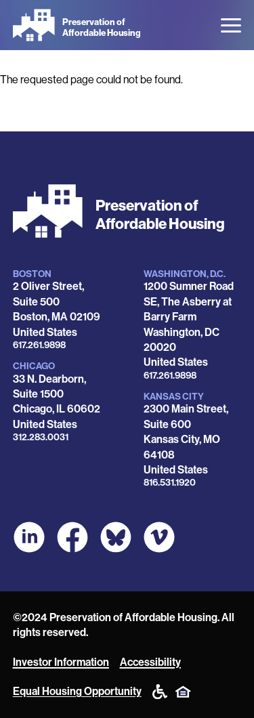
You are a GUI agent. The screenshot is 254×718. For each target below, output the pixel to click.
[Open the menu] (231, 25)
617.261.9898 (39, 345)
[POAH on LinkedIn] (29, 537)
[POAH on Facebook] (72, 537)
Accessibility (150, 662)
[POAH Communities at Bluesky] (116, 537)
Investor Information (61, 662)
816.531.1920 (170, 482)
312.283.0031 (40, 437)
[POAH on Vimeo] (159, 537)
